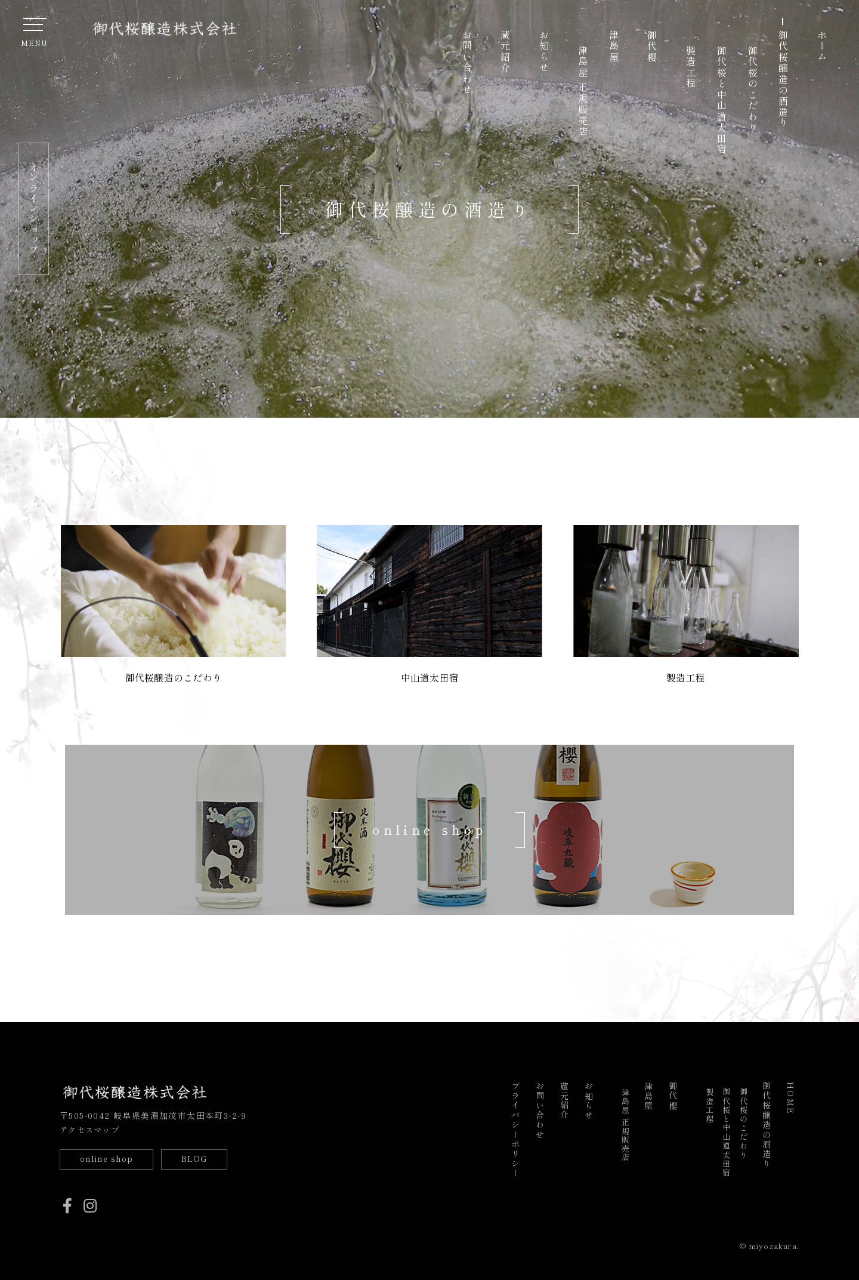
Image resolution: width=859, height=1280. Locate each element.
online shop (108, 1157)
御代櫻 (652, 46)
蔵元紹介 (505, 52)
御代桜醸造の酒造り (783, 79)
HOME (791, 1095)
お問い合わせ (467, 63)
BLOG (201, 1157)
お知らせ (544, 52)
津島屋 (614, 46)
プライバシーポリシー (515, 1127)
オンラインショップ (33, 208)
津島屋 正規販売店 (583, 91)
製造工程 (691, 67)
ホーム (822, 46)
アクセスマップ (92, 1127)
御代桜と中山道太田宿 (722, 100)
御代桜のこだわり (753, 89)
